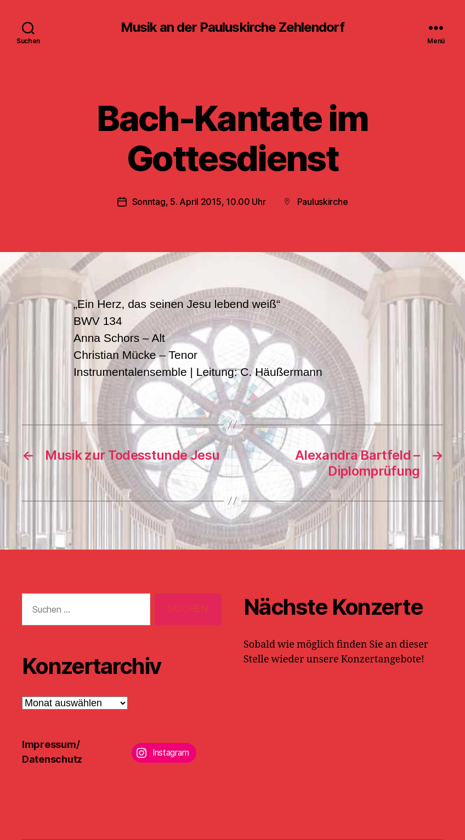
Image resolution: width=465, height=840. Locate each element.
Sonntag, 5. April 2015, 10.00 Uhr (199, 201)
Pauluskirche (322, 201)
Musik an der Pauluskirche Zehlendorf (232, 27)
